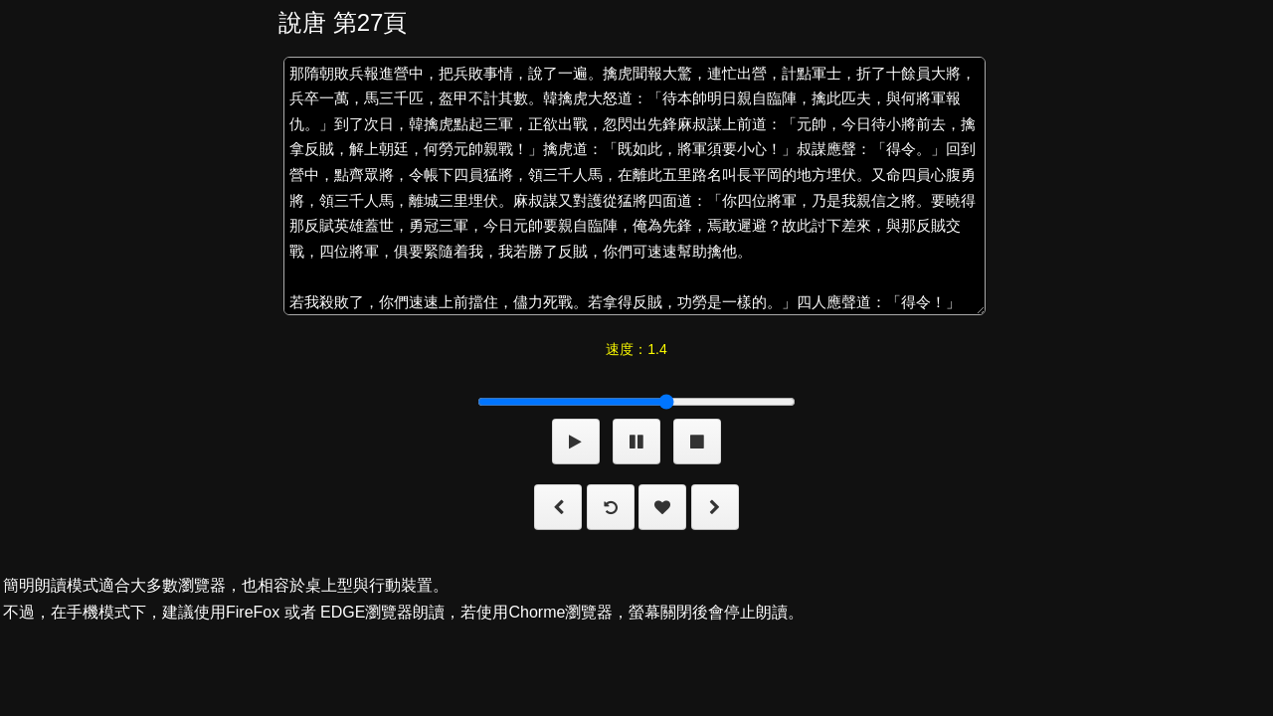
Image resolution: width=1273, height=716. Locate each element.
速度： (636, 349)
